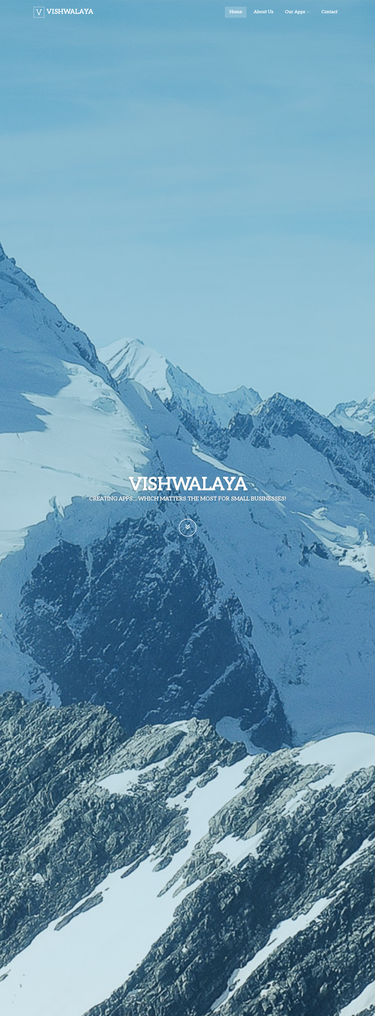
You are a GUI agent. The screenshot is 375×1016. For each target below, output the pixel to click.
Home (235, 12)
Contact (329, 12)
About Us (263, 12)
